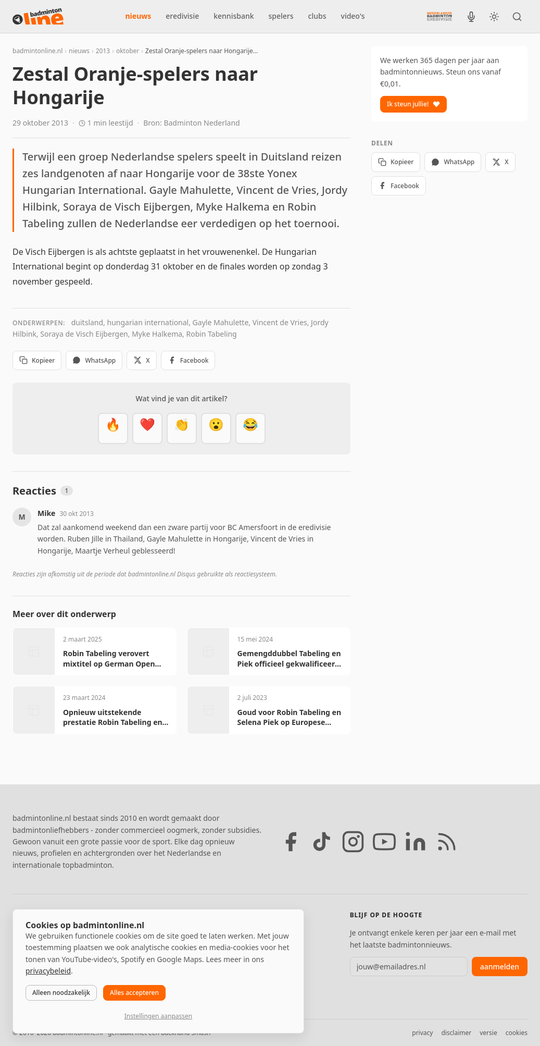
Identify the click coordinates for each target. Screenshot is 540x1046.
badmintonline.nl (37, 50)
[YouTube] (384, 841)
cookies (517, 1032)
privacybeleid (48, 971)
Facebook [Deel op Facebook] (188, 360)
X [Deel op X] (141, 360)
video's (353, 16)
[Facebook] (290, 841)
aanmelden (499, 966)
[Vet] (113, 428)
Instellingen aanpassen (158, 1016)
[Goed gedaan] (182, 428)
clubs (317, 16)
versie (488, 1032)
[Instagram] (353, 841)
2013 (103, 50)
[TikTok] (321, 841)
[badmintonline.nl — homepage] (38, 16)
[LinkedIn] (415, 841)
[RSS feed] (446, 841)
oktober (127, 50)
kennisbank (234, 16)
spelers (281, 16)
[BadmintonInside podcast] (471, 16)
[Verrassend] (216, 428)
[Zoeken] (517, 16)
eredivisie (182, 16)
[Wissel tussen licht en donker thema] (494, 16)
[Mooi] (147, 428)
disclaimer (456, 1032)
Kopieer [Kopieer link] (37, 360)
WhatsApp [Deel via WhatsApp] (94, 360)
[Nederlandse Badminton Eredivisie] (439, 16)
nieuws (138, 16)
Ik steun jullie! (413, 104)
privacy (422, 1032)
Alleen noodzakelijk (61, 992)
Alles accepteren (134, 992)
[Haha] (250, 428)
